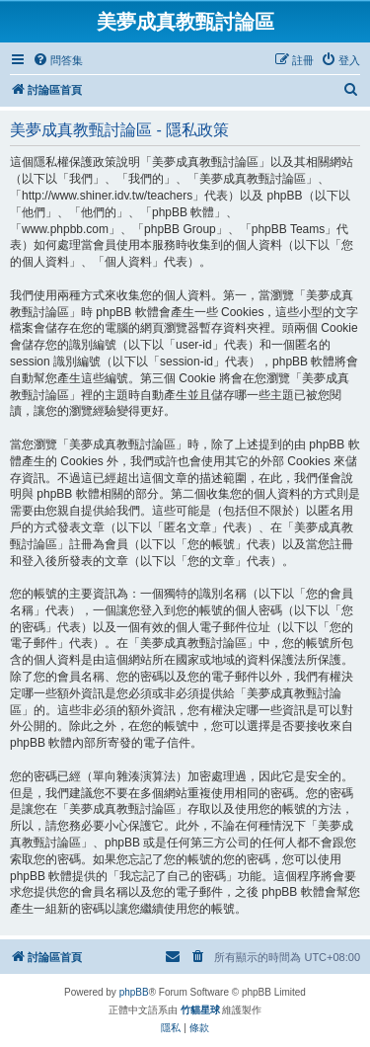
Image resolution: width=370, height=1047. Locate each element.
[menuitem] (58, 60)
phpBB (134, 992)
